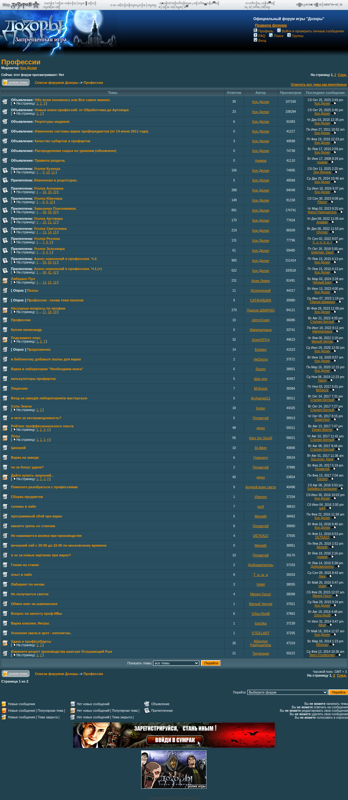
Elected (322, 479)
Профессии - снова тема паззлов (55, 300)
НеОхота (261, 359)
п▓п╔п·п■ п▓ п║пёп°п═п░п (319, 4)
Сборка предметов (27, 497)
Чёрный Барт (322, 282)
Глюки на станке (25, 565)
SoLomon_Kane (322, 459)
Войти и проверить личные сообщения (310, 31)
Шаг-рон (260, 379)
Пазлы (32, 290)
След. (342, 75)
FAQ (259, 36)
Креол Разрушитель (322, 212)
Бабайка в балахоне (322, 488)
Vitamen (260, 497)
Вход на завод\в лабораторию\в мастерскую (49, 398)
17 (44, 312)
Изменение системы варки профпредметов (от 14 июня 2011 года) (91, 131)
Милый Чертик (322, 341)
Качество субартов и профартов (62, 141)
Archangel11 (260, 398)
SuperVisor (322, 419)
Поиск (276, 36)
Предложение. (39, 349)
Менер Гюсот (260, 594)
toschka (261, 623)
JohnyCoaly (261, 320)
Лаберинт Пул (23, 279)
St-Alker (260, 448)
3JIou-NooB (261, 613)
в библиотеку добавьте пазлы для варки (46, 359)
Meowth (260, 516)
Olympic (322, 232)
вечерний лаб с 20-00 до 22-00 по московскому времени (58, 545)
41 (49, 272)
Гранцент (260, 457)
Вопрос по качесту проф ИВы (36, 613)
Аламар (322, 222)
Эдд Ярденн (322, 172)
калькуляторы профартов (33, 379)
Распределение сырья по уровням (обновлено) (75, 151)
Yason (322, 380)
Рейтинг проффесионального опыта (42, 426)
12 (54, 222)
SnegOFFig (261, 340)
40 (44, 272)
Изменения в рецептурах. (56, 180)
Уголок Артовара (48, 218)
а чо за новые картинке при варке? (41, 555)
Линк (322, 576)
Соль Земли (21, 406)
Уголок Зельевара (49, 249)
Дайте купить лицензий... (32, 475)
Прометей (261, 418)
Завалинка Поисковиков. (55, 208)
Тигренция (260, 653)
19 (49, 192)
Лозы (15, 436)
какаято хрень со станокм (33, 526)
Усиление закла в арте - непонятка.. (41, 633)
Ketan (260, 408)
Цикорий (18, 448)
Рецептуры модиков (52, 121)
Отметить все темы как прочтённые (319, 84)
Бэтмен (260, 349)
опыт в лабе (21, 574)
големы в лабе (23, 506)
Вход (260, 40)
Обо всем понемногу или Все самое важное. (72, 100)
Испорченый (260, 290)
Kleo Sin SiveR (260, 438)
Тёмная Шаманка (322, 302)
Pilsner (322, 202)
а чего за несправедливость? (36, 418)
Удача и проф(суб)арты (31, 641)
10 (48, 172)
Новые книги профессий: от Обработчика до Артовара (82, 110)
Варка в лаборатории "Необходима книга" (47, 369)
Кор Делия (28, 68)
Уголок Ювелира (48, 198)
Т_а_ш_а (261, 574)
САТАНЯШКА (260, 300)
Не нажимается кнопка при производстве (46, 536)
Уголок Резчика (47, 239)
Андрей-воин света (260, 487)
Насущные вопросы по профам (38, 308)
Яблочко (322, 644)
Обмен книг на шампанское (34, 604)
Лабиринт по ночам (27, 584)
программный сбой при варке (36, 516)
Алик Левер (260, 281)
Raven (261, 369)
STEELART (261, 633)
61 (54, 262)
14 (49, 232)
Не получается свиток (30, 594)
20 (54, 192)
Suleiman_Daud (322, 252)
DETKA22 (260, 536)
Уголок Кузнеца (47, 168)
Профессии (20, 62)
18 (44, 192)
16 (54, 282)
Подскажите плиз (25, 338)
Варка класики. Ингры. (30, 623)
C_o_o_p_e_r (322, 242)
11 (53, 172)
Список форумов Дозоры (56, 82)
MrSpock (260, 388)
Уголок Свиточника (50, 228)
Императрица (260, 330)
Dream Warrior (322, 429)
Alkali (322, 625)
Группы (295, 36)
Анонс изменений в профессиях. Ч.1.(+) (68, 269)
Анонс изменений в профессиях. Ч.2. (65, 259)
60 (54, 212)
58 (44, 212)
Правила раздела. (50, 160)
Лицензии (19, 388)
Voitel (260, 584)
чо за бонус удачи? (27, 467)
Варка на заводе (25, 457)
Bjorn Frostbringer (322, 655)
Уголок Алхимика (48, 188)
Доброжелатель (260, 565)
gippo (260, 428)
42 (54, 272)
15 (54, 232)
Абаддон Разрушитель (260, 643)
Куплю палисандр (26, 330)
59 (49, 212)
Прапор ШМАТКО (261, 310)
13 (44, 232)
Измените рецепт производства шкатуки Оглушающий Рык (61, 651)
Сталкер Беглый (322, 321)
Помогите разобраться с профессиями (44, 487)
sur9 (260, 506)
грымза (260, 160)
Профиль (263, 31)
